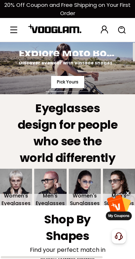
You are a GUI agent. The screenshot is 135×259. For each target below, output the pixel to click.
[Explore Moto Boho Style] (67, 68)
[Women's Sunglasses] (85, 187)
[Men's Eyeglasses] (50, 187)
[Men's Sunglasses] (119, 187)
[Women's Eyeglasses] (16, 187)
